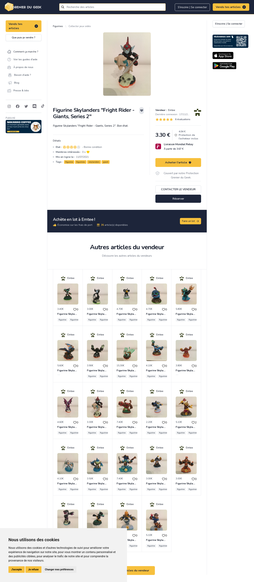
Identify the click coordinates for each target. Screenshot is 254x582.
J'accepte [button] (16, 569)
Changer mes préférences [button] (59, 569)
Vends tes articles (231, 7)
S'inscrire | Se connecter (192, 7)
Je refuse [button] (33, 569)
